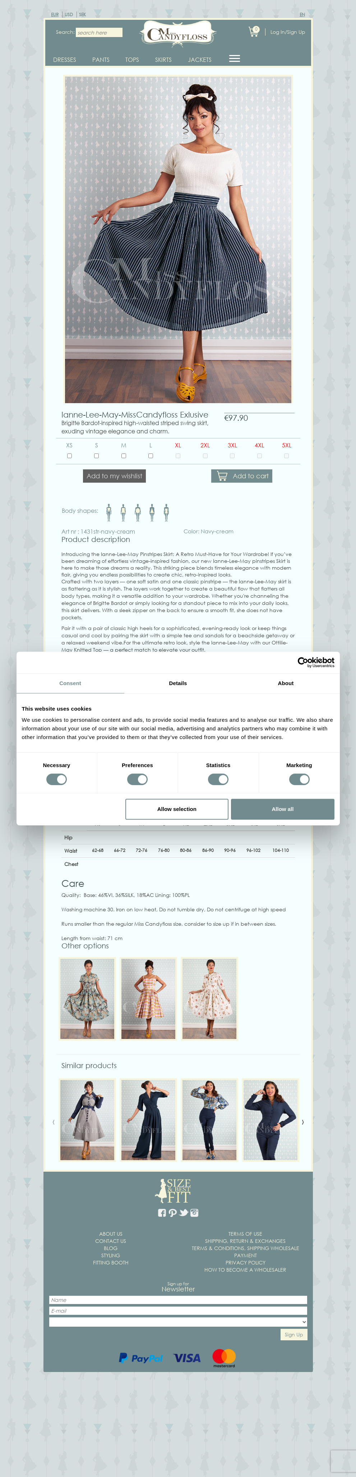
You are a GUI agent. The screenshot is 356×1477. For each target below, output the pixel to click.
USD (69, 15)
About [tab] (286, 683)
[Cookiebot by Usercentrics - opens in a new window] (303, 662)
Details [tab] (178, 683)
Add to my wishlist (114, 479)
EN (302, 15)
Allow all (283, 809)
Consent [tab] (70, 683)
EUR (55, 15)
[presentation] (53, 1124)
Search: (63, 31)
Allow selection (177, 809)
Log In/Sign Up (288, 31)
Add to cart (251, 479)
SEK (82, 15)
